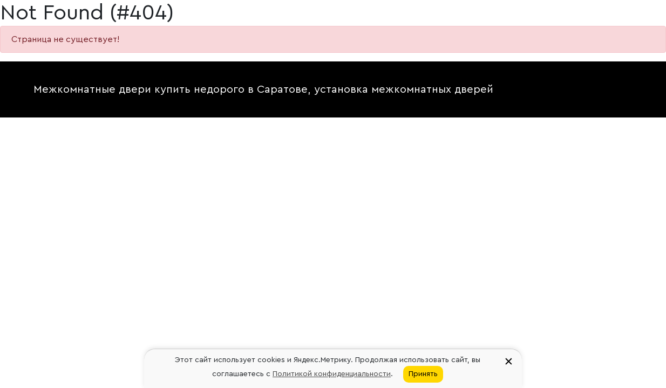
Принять (423, 374)
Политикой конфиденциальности (332, 374)
